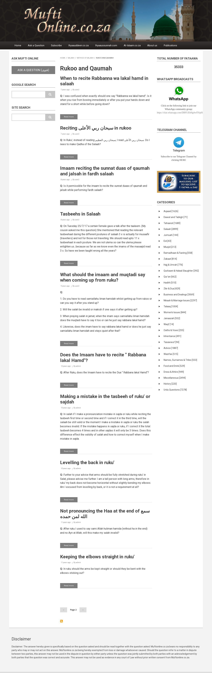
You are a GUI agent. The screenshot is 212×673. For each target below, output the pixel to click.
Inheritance (172, 336)
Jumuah (171, 235)
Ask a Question (36, 45)
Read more (71, 117)
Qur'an (170, 276)
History (170, 383)
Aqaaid (171, 211)
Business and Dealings (179, 294)
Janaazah (172, 318)
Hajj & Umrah (173, 264)
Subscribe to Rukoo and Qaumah (61, 621)
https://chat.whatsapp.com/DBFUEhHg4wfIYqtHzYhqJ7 (183, 112)
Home (18, 45)
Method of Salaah (85, 58)
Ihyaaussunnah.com (106, 45)
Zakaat (170, 258)
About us (152, 45)
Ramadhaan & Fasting (178, 253)
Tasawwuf (171, 342)
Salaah (71, 58)
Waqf (169, 324)
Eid (167, 241)
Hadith (170, 282)
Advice (171, 348)
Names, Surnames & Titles (180, 360)
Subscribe (56, 45)
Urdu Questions (175, 389)
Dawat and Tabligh (175, 217)
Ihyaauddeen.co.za (78, 45)
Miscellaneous (175, 377)
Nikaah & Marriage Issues (180, 300)
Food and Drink (174, 366)
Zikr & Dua (172, 288)
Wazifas (171, 354)
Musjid (170, 247)
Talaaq (171, 306)
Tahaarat (172, 223)
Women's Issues (175, 312)
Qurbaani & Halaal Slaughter (181, 270)
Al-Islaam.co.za (132, 45)
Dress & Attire (174, 372)
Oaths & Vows (174, 330)
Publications (170, 45)
